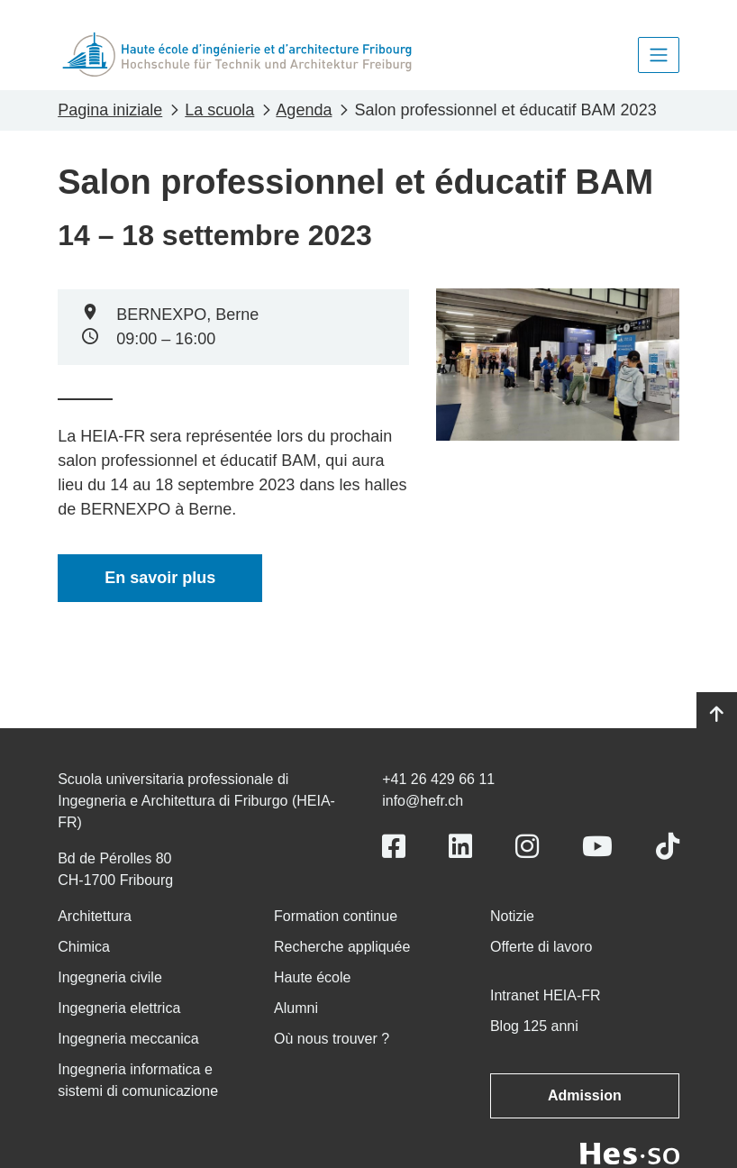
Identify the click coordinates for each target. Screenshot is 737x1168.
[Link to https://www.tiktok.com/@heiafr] (667, 847)
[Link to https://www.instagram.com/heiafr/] (527, 847)
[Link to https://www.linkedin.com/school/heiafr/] (460, 847)
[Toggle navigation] (658, 55)
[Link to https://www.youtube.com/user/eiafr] (597, 847)
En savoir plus (160, 578)
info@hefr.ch (422, 800)
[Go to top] (716, 714)
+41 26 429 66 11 (438, 779)
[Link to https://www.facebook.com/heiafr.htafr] (393, 847)
